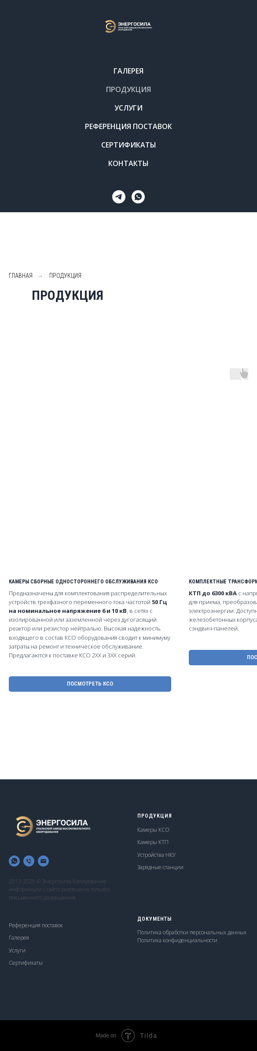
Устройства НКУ (156, 855)
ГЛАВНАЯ (21, 275)
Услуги (17, 950)
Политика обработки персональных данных (191, 932)
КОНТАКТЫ (128, 163)
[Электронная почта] (43, 861)
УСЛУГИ (128, 108)
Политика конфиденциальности (177, 940)
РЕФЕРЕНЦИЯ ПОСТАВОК (128, 126)
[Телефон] (28, 861)
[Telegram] (118, 196)
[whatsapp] (138, 196)
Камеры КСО (153, 829)
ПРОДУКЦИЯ (128, 89)
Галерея (19, 937)
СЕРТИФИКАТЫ (128, 145)
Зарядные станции (160, 867)
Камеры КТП (153, 842)
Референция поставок (36, 925)
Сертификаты (26, 962)
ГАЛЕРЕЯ (128, 71)
